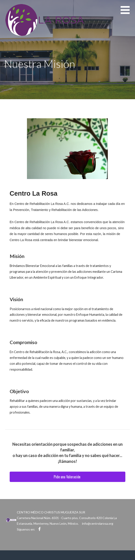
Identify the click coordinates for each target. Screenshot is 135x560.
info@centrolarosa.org (97, 523)
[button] (128, 12)
